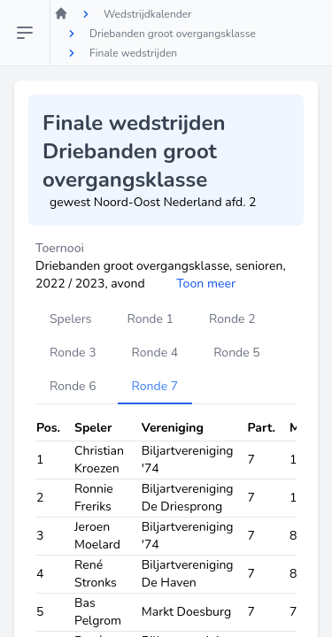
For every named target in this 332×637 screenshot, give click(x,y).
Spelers (70, 319)
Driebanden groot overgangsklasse (172, 34)
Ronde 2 (232, 319)
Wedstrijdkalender (147, 14)
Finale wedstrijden (133, 53)
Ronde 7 (155, 386)
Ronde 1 (150, 319)
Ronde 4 (155, 352)
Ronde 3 (73, 352)
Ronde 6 (73, 386)
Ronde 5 (236, 352)
